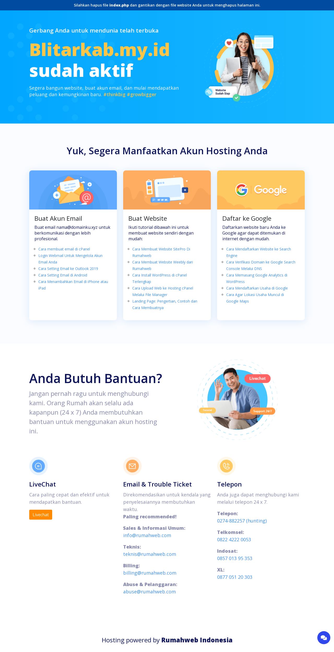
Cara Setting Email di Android (62, 275)
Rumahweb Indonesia (196, 640)
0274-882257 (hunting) (242, 521)
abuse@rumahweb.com (149, 591)
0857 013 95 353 (234, 558)
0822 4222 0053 (234, 539)
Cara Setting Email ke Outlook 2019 (68, 268)
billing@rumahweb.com (149, 573)
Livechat (41, 515)
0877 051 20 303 (234, 577)
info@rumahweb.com (147, 535)
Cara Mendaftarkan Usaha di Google (257, 288)
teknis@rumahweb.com (149, 554)
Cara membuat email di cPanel (64, 249)
